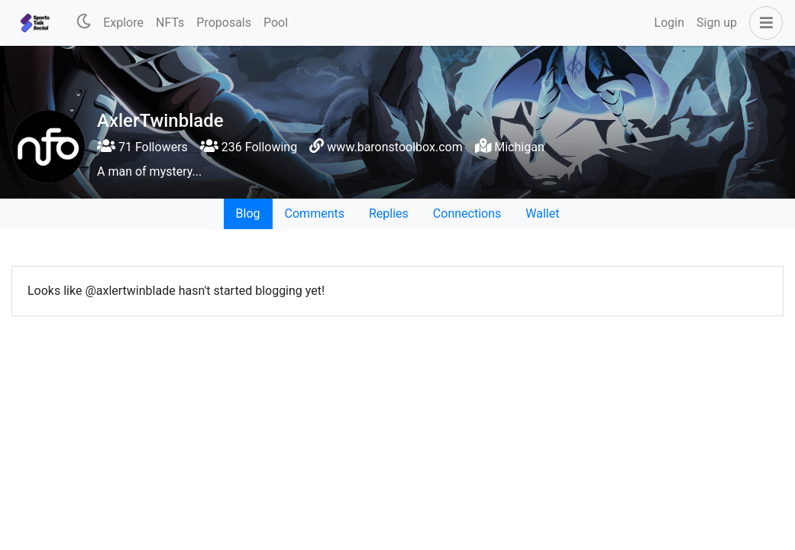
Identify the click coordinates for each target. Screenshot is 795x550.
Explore (123, 22)
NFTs (170, 22)
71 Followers (142, 147)
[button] (763, 23)
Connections (467, 213)
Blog (248, 213)
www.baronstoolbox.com (394, 147)
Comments (314, 213)
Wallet (542, 213)
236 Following (248, 147)
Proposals (223, 22)
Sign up (716, 22)
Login (669, 22)
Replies (389, 213)
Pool (275, 22)
